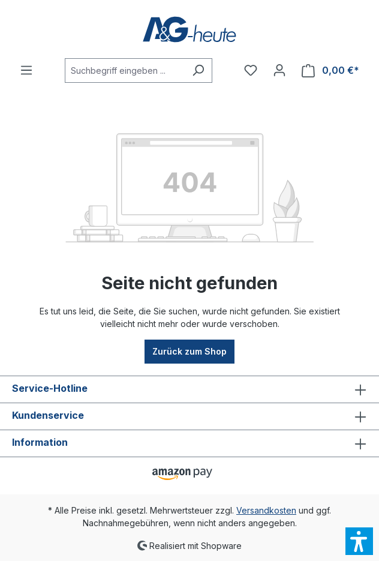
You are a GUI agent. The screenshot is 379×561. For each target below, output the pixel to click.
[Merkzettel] (250, 70)
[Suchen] (198, 70)
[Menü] (26, 70)
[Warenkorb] (330, 70)
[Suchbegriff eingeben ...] (125, 70)
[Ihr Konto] (279, 70)
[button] (359, 541)
